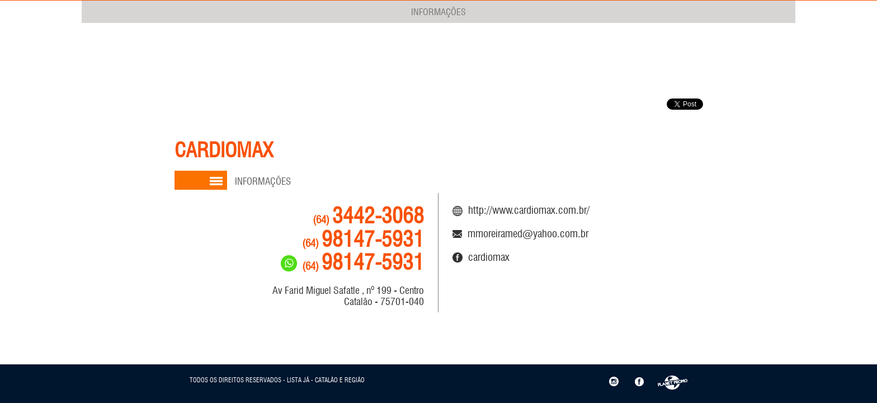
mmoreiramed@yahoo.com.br (520, 233)
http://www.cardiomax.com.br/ (521, 210)
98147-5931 (363, 239)
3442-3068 (368, 215)
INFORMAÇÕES (438, 11)
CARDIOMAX (481, 257)
